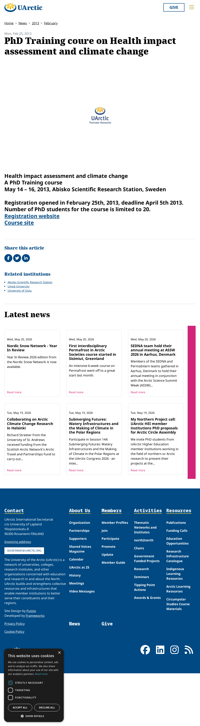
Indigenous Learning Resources (175, 626)
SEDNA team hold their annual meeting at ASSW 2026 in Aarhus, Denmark (153, 376)
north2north (143, 592)
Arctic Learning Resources (178, 641)
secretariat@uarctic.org (24, 603)
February (51, 23)
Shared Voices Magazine (80, 601)
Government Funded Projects (147, 611)
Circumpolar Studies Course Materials (178, 657)
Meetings (76, 636)
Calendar (76, 612)
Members (112, 563)
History (75, 628)
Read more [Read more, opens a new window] (41, 674)
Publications (176, 575)
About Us (79, 563)
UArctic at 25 (79, 620)
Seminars (141, 629)
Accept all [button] (20, 707)
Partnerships (79, 583)
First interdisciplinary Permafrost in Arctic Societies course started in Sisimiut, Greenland (92, 378)
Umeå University (18, 286)
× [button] (59, 652)
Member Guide (113, 615)
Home (9, 23)
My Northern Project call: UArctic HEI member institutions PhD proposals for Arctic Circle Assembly (154, 478)
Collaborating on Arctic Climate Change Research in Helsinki (30, 476)
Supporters (78, 591)
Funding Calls (176, 583)
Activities (148, 563)
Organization (79, 575)
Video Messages (82, 644)
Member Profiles (115, 575)
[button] (34, 716)
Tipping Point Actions (144, 639)
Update (107, 607)
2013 (35, 23)
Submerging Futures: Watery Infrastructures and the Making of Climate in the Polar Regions (93, 478)
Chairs (139, 600)
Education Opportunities (177, 593)
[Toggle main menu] (192, 7)
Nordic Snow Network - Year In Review (32, 374)
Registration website (32, 216)
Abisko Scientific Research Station (30, 282)
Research (141, 621)
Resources (178, 563)
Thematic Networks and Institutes (145, 580)
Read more (14, 418)
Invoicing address (17, 594)
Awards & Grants (147, 650)
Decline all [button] (47, 707)
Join (105, 583)
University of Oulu (20, 290)
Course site (19, 222)
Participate (110, 591)
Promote (109, 599)
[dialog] (34, 685)
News (23, 23)
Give (174, 7)
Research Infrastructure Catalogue (177, 609)
